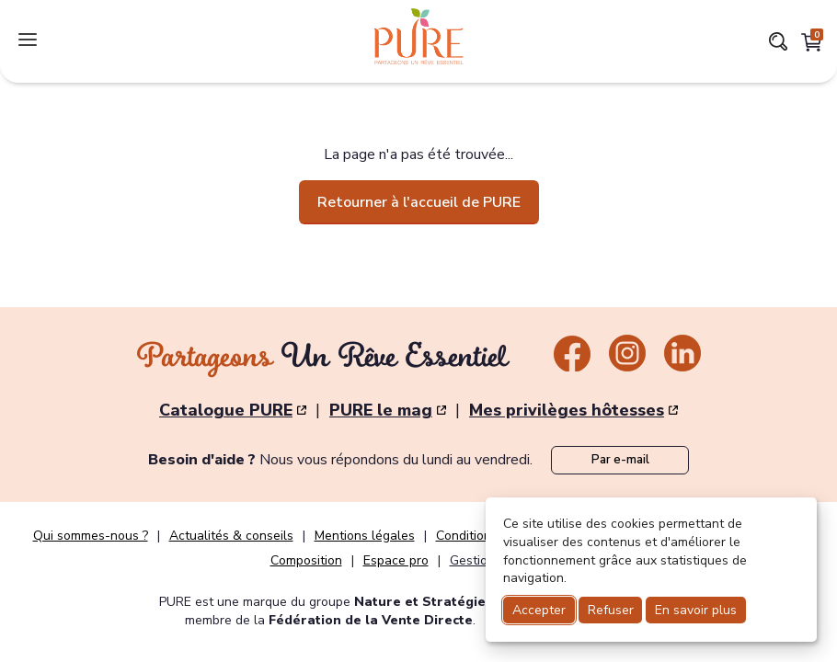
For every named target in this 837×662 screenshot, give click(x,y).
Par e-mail (620, 459)
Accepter (539, 610)
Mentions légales (365, 536)
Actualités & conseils (231, 536)
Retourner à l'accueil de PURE (419, 202)
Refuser (611, 610)
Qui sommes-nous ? (90, 536)
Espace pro (396, 560)
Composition (306, 560)
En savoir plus (696, 610)
